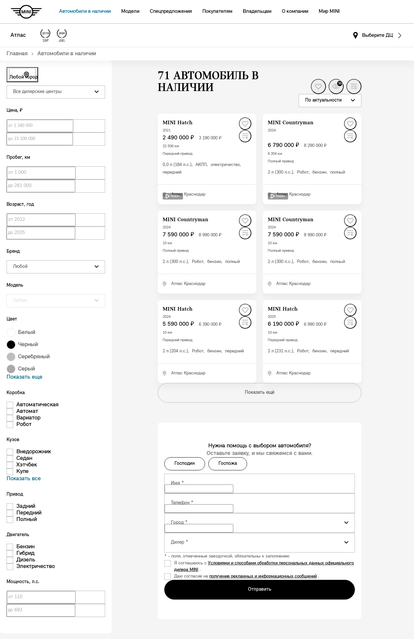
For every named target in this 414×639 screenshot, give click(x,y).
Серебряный (34, 357)
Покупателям (217, 11)
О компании (295, 11)
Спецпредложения (171, 11)
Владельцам (257, 11)
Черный (28, 345)
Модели (130, 11)
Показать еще (24, 377)
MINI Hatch (178, 123)
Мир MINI (329, 11)
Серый (26, 369)
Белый (26, 332)
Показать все (24, 479)
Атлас (18, 35)
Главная (17, 54)
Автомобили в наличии (85, 11)
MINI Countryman (290, 123)
